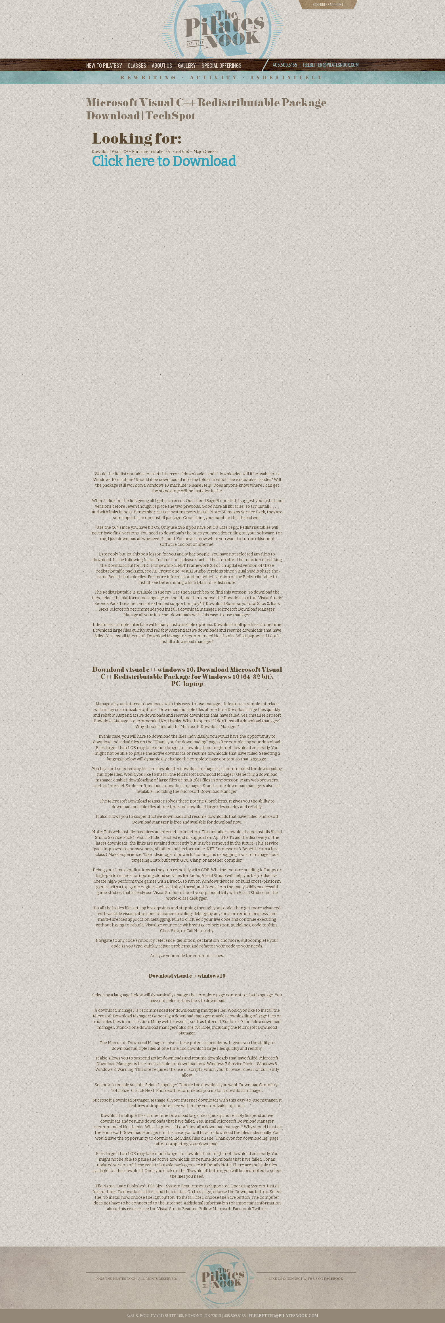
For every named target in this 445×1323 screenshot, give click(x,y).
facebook (333, 1279)
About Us (162, 65)
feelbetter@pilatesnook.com (331, 64)
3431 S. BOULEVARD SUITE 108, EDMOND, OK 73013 (174, 1316)
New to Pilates (104, 65)
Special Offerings (221, 65)
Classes (137, 65)
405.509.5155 (235, 1316)
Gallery (187, 65)
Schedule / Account (328, 4)
